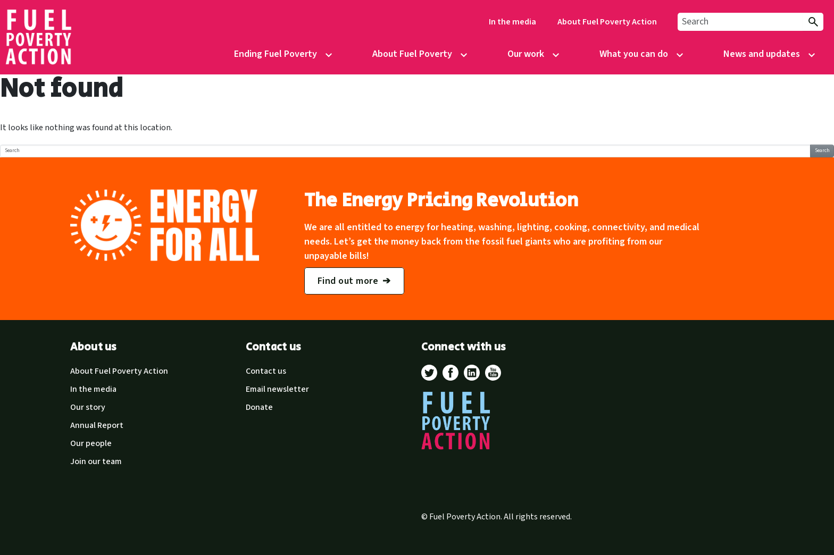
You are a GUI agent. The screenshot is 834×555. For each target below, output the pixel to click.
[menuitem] (512, 22)
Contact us (266, 371)
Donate (259, 407)
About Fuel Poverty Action (607, 22)
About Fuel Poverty (412, 54)
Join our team (96, 461)
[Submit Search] (813, 22)
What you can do (633, 54)
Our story (87, 407)
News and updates (761, 54)
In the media (512, 22)
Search (822, 150)
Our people (91, 443)
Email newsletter (277, 389)
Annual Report (96, 425)
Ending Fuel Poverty (275, 54)
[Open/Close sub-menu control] (328, 55)
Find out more (348, 281)
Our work (525, 54)
